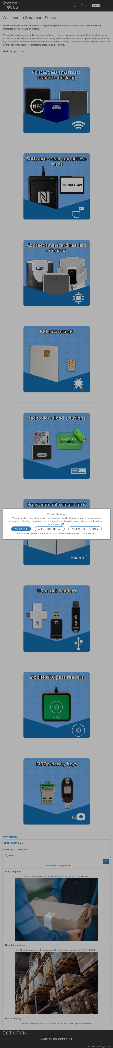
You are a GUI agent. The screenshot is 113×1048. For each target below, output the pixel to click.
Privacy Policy (55, 524)
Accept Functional (49, 528)
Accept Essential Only (85, 528)
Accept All (21, 528)
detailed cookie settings (84, 533)
